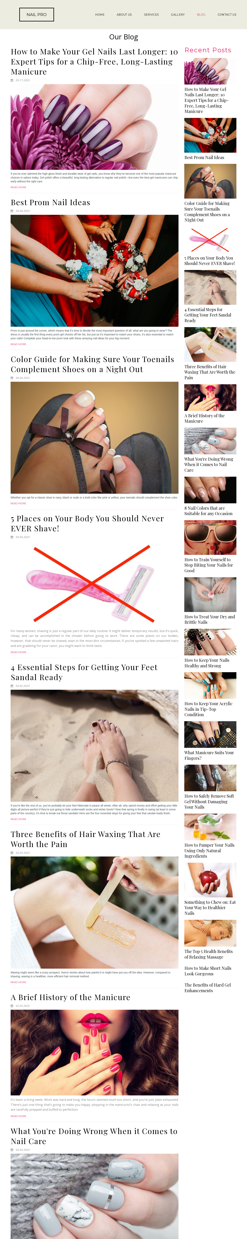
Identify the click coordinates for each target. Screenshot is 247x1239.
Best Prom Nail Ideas (51, 202)
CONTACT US (227, 14)
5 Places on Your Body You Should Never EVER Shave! (87, 523)
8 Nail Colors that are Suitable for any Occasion (208, 484)
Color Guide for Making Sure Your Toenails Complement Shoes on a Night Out (92, 364)
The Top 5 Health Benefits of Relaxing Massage (208, 663)
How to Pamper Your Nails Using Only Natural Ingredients (209, 621)
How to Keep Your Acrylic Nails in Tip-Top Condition (208, 559)
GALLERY (178, 14)
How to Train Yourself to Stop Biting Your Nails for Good (208, 503)
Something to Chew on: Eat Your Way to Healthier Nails (210, 643)
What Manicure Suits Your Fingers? (209, 579)
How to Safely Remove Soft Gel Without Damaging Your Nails (209, 598)
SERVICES (151, 14)
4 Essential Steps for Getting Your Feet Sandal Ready (84, 672)
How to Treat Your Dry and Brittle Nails (209, 523)
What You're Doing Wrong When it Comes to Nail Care (94, 1136)
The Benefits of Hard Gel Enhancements (207, 754)
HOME (100, 14)
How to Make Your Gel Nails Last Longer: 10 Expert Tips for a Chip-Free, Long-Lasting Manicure (94, 61)
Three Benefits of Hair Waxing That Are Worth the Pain (86, 839)
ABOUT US (124, 14)
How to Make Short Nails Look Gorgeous (207, 708)
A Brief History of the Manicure (71, 997)
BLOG (201, 14)
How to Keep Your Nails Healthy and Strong (206, 540)
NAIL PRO (37, 14)
